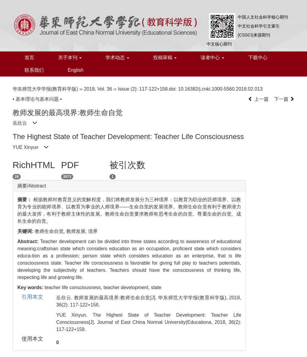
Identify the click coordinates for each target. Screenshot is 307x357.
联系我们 (34, 70)
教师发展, (77, 231)
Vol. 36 (104, 88)
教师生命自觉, (50, 231)
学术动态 (117, 57)
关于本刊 (70, 57)
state (156, 287)
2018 (89, 88)
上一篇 (258, 99)
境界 (93, 231)
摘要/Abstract (31, 185)
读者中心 (212, 57)
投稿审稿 (165, 57)
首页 (29, 57)
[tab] (129, 186)
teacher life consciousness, (74, 287)
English (75, 70)
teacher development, (127, 287)
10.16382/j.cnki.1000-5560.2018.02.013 (220, 88)
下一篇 (284, 99)
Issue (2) (127, 88)
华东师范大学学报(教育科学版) (45, 88)
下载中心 (257, 57)
